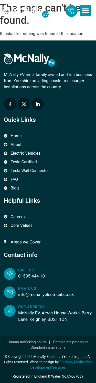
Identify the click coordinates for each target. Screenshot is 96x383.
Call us (26, 270)
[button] (85, 10)
